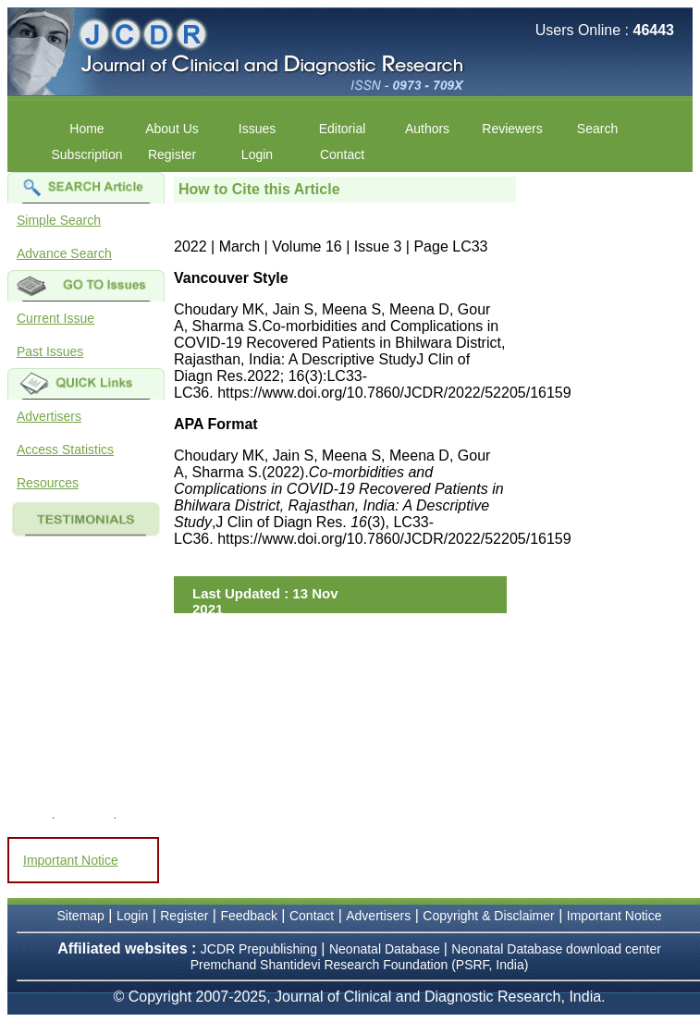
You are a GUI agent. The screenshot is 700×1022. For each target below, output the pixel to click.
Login (257, 154)
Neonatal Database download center (556, 949)
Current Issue (55, 318)
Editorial (342, 128)
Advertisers (49, 416)
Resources (48, 482)
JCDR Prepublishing (259, 949)
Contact (342, 154)
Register (172, 154)
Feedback (248, 915)
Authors (427, 128)
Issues (257, 128)
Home (86, 128)
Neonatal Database (386, 949)
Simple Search (59, 220)
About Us (172, 128)
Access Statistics (65, 449)
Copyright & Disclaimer (488, 915)
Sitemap (80, 915)
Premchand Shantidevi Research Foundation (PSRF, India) (359, 964)
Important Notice (70, 860)
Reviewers (512, 128)
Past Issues (50, 351)
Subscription (86, 154)
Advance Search (64, 253)
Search (597, 128)
